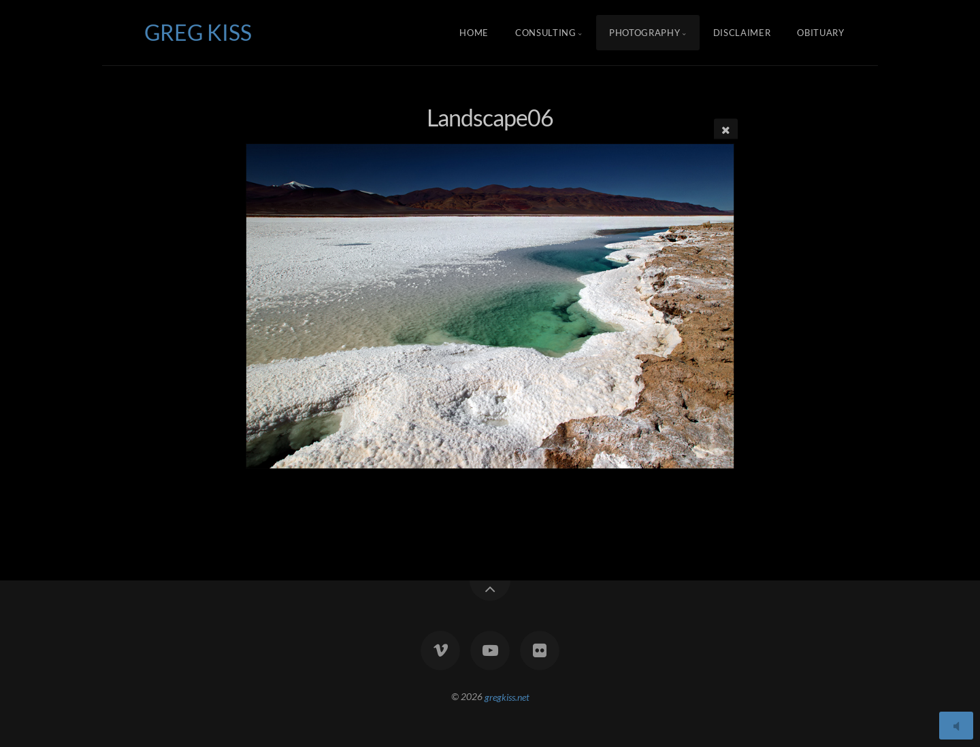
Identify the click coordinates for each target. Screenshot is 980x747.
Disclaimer (742, 32)
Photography (644, 32)
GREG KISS (198, 32)
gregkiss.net (507, 696)
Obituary (820, 32)
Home (474, 32)
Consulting (545, 32)
